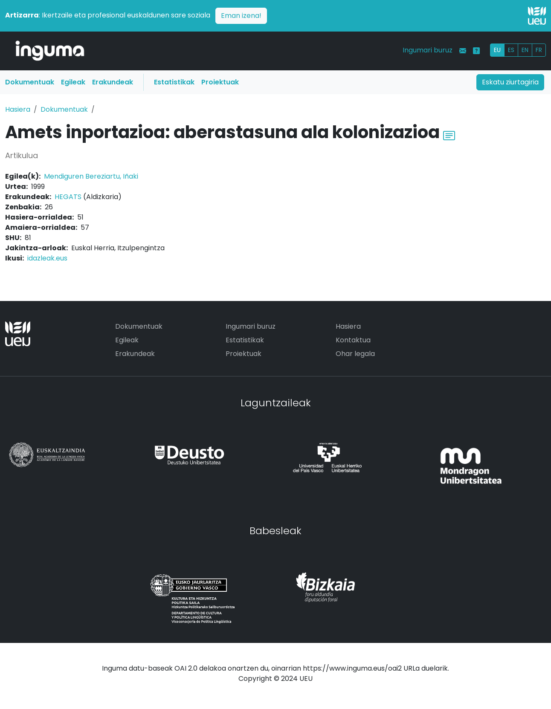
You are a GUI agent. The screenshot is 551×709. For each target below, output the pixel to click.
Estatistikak (174, 82)
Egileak (73, 82)
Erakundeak (112, 82)
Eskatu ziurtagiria (510, 82)
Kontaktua (353, 340)
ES (511, 50)
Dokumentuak (29, 82)
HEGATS (68, 197)
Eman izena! (241, 15)
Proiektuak (220, 82)
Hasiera (17, 109)
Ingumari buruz (427, 50)
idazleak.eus (47, 258)
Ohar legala (355, 354)
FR (539, 50)
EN (525, 50)
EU (497, 50)
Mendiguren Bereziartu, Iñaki (91, 176)
